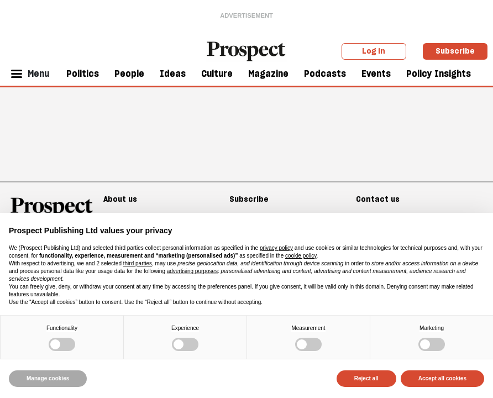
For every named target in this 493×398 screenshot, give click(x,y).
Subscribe (455, 51)
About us (120, 199)
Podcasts (325, 73)
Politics (82, 73)
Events (376, 73)
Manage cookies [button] (48, 378)
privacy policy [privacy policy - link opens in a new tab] (276, 248)
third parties (137, 263)
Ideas (173, 73)
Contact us (378, 199)
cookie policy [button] (301, 256)
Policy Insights (438, 73)
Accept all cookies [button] (442, 378)
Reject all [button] (366, 378)
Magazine (268, 73)
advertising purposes (192, 271)
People (129, 73)
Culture (217, 73)
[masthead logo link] (246, 50)
